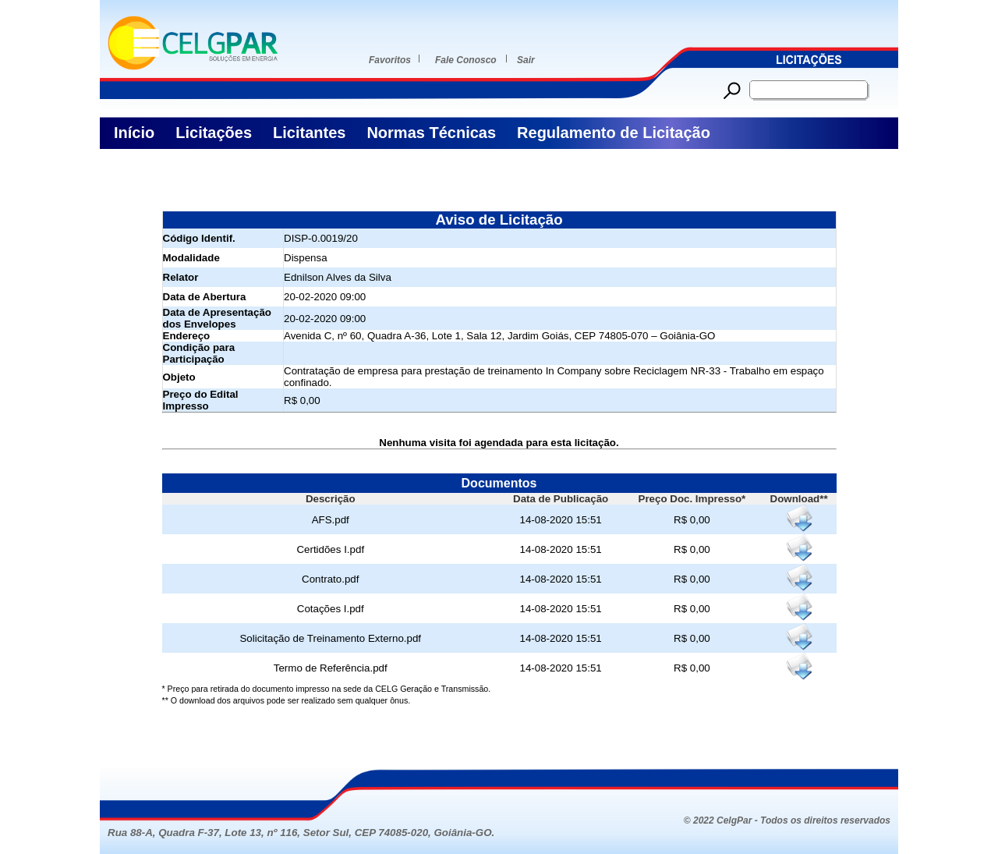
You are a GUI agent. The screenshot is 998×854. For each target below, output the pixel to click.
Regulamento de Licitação (613, 132)
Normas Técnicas (431, 132)
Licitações (213, 132)
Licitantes (309, 132)
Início (134, 132)
